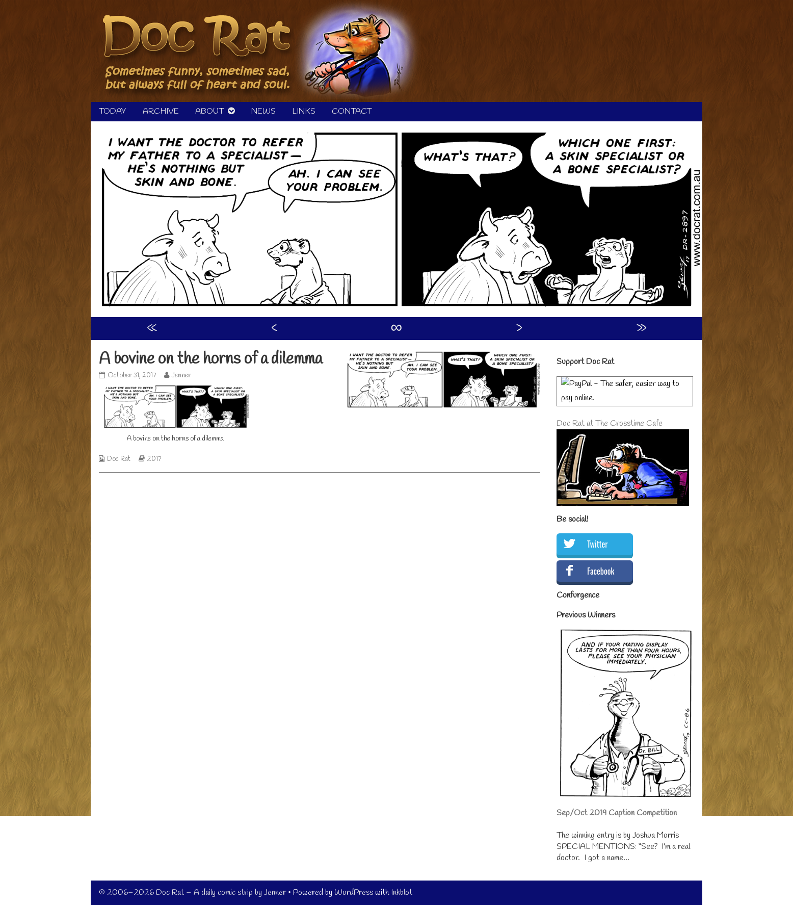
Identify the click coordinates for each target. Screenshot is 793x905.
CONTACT (352, 111)
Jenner (181, 375)
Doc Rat (118, 459)
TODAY (112, 111)
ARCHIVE (161, 111)
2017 (154, 459)
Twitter (597, 544)
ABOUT (209, 111)
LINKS (303, 111)
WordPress (353, 892)
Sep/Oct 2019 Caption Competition (617, 813)
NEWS (263, 111)
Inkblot (401, 892)
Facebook (600, 571)
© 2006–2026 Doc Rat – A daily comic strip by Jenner (192, 892)
